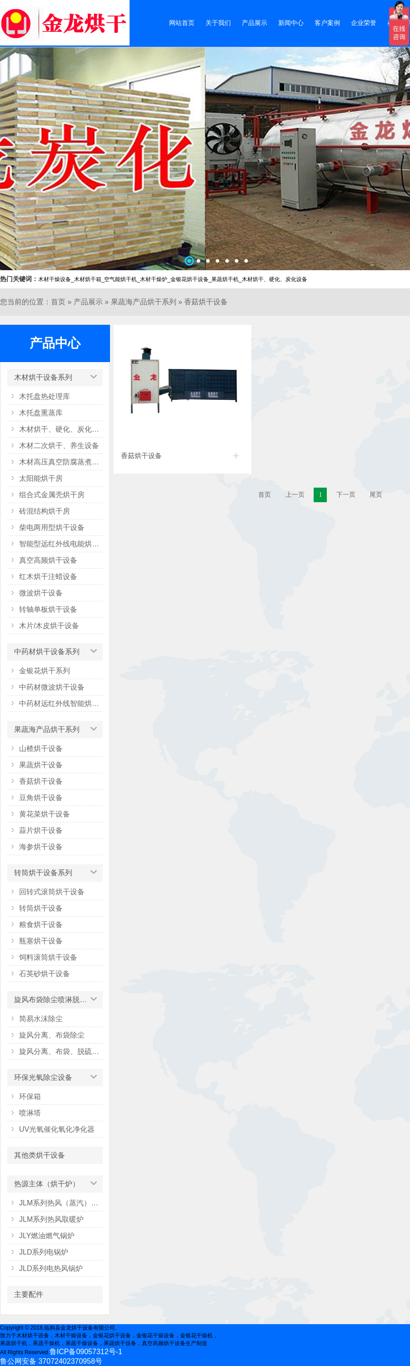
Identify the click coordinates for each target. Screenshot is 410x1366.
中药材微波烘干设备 (52, 687)
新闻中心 (291, 22)
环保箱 (30, 1096)
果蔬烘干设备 (41, 765)
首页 (58, 302)
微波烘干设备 (41, 593)
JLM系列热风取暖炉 (51, 1219)
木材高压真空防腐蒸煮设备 (61, 462)
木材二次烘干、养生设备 (59, 445)
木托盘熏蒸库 (41, 413)
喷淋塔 (30, 1113)
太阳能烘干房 (41, 478)
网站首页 (182, 22)
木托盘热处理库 (44, 396)
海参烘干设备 (41, 847)
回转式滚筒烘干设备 (52, 892)
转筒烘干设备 (41, 908)
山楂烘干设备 (41, 748)
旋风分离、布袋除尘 (52, 1035)
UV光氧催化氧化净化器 (57, 1129)
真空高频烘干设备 (48, 560)
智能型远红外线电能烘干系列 (61, 544)
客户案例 (327, 22)
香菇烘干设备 (206, 302)
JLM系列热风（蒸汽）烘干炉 (61, 1203)
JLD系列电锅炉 (43, 1252)
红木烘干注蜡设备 (48, 576)
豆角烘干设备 (41, 797)
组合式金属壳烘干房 (52, 495)
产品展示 (254, 22)
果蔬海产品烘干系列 (143, 302)
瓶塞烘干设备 (41, 941)
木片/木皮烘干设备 (49, 626)
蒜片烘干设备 (41, 830)
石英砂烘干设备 (44, 974)
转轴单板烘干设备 (48, 609)
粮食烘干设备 (41, 924)
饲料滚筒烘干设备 (48, 957)
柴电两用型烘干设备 (52, 527)
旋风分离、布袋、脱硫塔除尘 (61, 1051)
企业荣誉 (363, 22)
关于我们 (218, 22)
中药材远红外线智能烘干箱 (61, 703)
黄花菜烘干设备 (44, 814)
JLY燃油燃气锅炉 (47, 1236)
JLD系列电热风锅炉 (51, 1268)
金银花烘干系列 (44, 671)
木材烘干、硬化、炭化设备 (61, 429)
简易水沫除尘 (41, 1019)
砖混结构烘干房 (44, 511)
